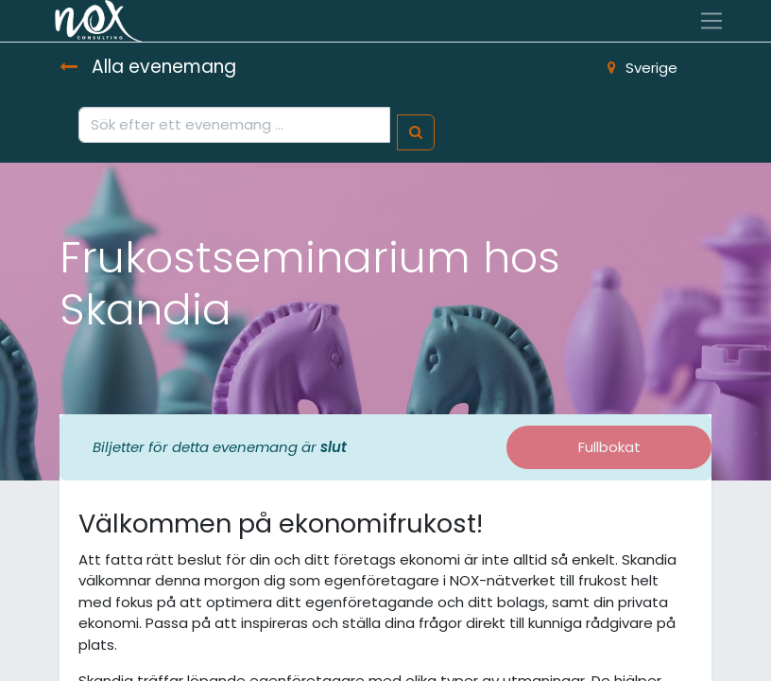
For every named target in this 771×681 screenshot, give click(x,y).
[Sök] (416, 132)
